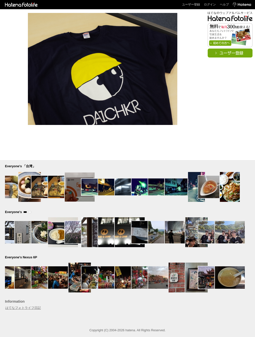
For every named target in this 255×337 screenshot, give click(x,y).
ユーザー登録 (191, 4)
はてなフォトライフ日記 (23, 308)
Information (15, 301)
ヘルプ (224, 4)
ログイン (210, 4)
